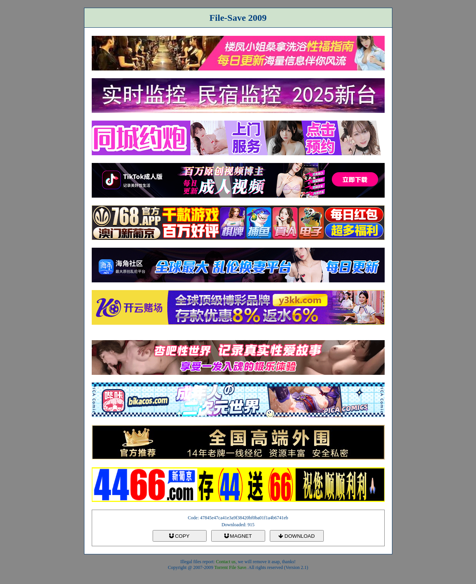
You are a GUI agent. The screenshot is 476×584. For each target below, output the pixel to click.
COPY (179, 536)
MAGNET (238, 536)
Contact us (225, 561)
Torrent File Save (230, 567)
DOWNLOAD (296, 536)
